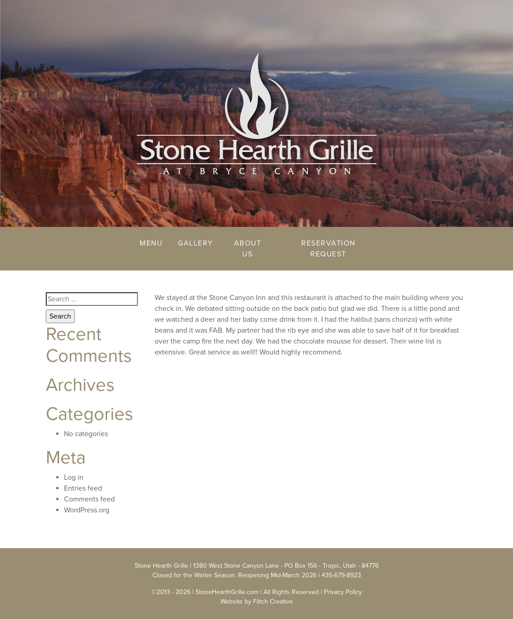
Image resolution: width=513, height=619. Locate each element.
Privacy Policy (343, 592)
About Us (248, 249)
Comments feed (89, 499)
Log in (73, 477)
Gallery (195, 243)
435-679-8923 (341, 575)
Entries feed (83, 488)
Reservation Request (328, 249)
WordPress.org (86, 510)
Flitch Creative (273, 601)
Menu (151, 243)
